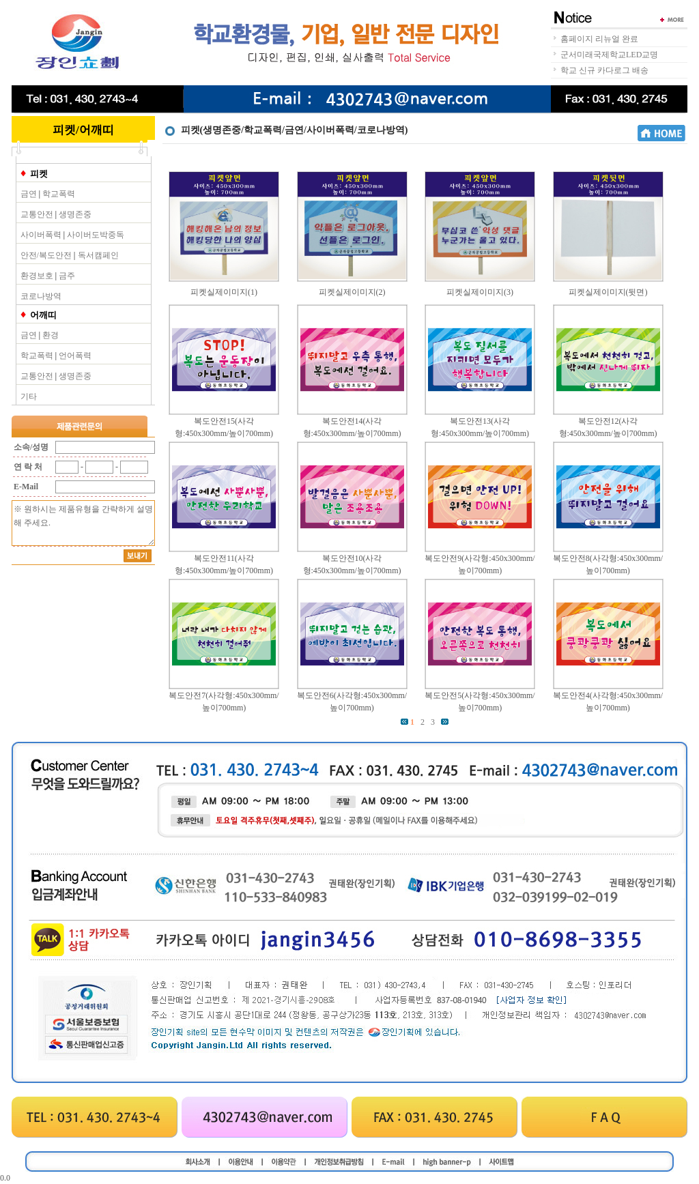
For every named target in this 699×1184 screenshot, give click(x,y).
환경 (50, 335)
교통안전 (36, 214)
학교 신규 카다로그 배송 (604, 70)
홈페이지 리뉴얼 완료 (599, 39)
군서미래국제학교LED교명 (609, 54)
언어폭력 (75, 355)
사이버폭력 (40, 235)
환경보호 (36, 275)
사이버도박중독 (95, 235)
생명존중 (75, 214)
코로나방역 (40, 296)
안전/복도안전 (46, 255)
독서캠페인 (98, 255)
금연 (28, 194)
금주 (67, 275)
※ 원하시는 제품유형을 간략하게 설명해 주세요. (83, 523)
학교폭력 (58, 194)
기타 (28, 396)
